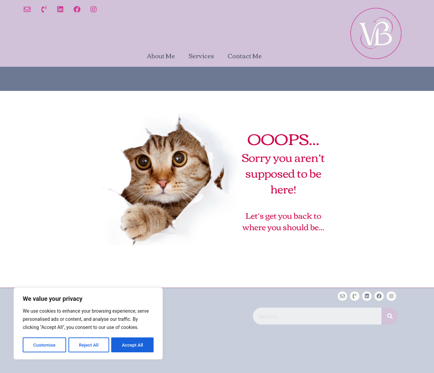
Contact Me (245, 55)
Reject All (89, 345)
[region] (88, 323)
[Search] (389, 316)
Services (201, 55)
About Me (161, 55)
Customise (44, 345)
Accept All (132, 345)
